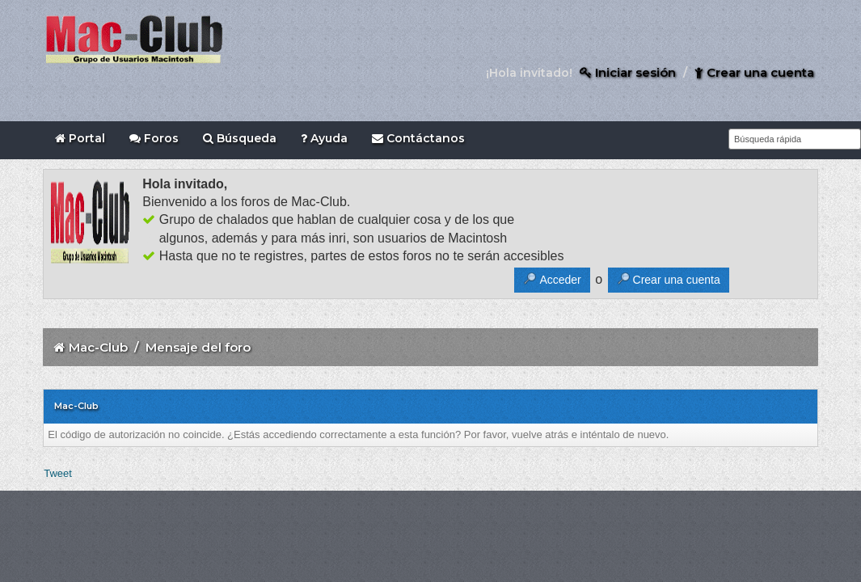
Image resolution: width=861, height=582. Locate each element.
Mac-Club (98, 347)
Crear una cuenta (754, 72)
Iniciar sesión (628, 72)
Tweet (58, 473)
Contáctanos (418, 138)
